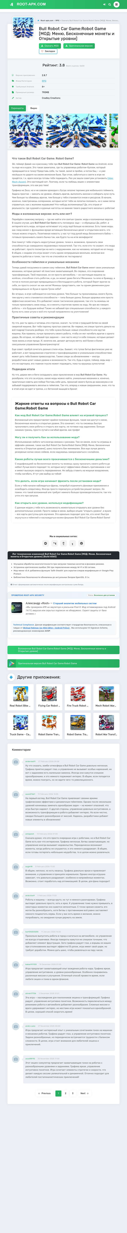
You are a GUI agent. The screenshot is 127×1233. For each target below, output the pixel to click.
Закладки (48, 51)
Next (85, 1093)
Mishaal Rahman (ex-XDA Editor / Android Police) (46, 628)
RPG (44, 81)
